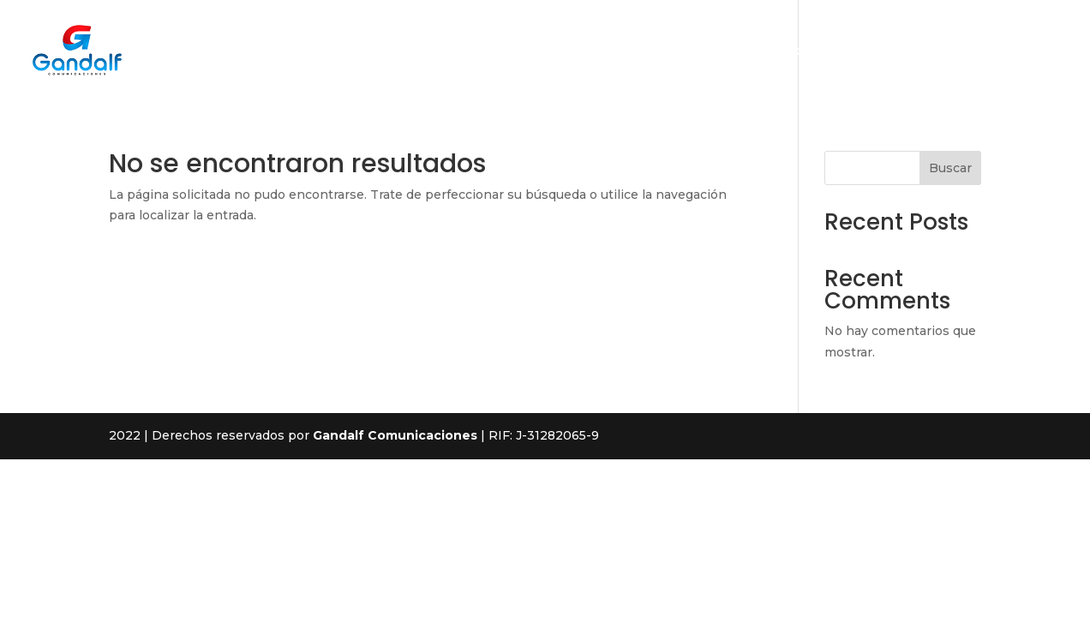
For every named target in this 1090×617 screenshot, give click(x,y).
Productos (806, 51)
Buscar (950, 168)
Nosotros (721, 51)
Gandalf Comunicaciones (395, 435)
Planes (883, 51)
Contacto (957, 51)
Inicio (651, 51)
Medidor (1036, 51)
